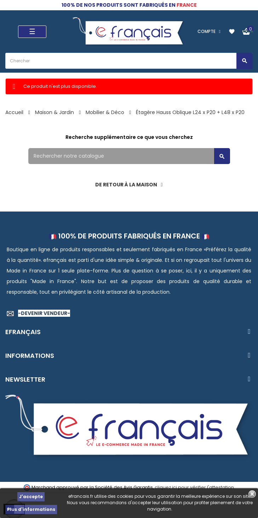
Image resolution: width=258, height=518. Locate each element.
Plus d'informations (31, 509)
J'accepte (31, 497)
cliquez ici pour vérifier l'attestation (194, 487)
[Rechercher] (129, 156)
